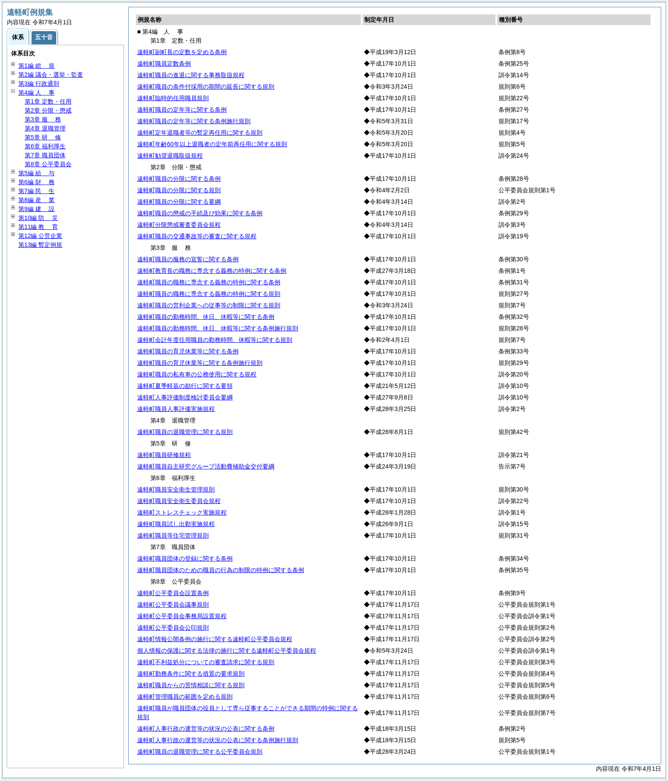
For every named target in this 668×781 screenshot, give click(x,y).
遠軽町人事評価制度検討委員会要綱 (185, 397)
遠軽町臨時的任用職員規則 (173, 98)
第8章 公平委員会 (48, 164)
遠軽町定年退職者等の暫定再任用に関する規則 (199, 132)
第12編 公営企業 (40, 235)
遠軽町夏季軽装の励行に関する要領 (185, 385)
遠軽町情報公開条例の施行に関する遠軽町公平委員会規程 (214, 639)
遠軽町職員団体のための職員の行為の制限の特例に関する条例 (220, 570)
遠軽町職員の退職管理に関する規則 (185, 431)
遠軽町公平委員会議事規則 (173, 604)
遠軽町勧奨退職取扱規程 (170, 155)
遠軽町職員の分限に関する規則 (179, 190)
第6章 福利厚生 (45, 146)
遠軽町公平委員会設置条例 (173, 593)
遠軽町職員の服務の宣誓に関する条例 (188, 259)
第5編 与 (36, 173)
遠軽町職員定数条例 (164, 63)
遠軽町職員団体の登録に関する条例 (185, 558)
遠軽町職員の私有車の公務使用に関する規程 (196, 374)
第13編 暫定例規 (40, 244)
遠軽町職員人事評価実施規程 (176, 408)
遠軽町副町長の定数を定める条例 (182, 52)
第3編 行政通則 (38, 83)
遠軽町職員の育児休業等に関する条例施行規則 (199, 362)
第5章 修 (43, 137)
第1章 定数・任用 (48, 101)
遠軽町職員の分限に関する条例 (179, 178)
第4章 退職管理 (45, 128)
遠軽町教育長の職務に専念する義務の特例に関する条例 (211, 270)
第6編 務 (36, 182)
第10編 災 (38, 217)
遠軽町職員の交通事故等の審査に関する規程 (196, 236)
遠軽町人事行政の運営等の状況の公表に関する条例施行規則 (217, 740)
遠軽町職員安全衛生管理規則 (176, 489)
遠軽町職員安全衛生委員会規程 (179, 501)
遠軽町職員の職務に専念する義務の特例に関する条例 (208, 282)
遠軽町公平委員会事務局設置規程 (182, 616)
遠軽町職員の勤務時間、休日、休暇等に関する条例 (205, 316)
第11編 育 (38, 226)
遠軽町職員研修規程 (164, 454)
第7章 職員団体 (45, 155)
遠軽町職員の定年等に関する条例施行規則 (193, 121)
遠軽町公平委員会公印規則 (173, 627)
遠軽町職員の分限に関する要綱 (179, 201)
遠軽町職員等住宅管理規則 (173, 535)
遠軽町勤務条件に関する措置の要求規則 (191, 673)
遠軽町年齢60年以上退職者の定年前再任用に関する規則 (212, 144)
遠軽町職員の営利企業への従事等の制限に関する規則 (208, 305)
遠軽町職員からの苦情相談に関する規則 (191, 685)
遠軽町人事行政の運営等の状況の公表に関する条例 (205, 728)
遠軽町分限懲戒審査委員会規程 (179, 224)
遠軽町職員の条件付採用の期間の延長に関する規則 (205, 86)
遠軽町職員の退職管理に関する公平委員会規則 (199, 751)
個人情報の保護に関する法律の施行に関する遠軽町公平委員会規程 (226, 650)
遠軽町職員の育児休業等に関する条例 (188, 351)
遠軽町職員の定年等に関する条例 (182, 109)
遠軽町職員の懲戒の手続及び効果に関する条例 (199, 213)
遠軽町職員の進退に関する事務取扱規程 (191, 75)
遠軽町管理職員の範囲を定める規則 (185, 696)
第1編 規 (36, 65)
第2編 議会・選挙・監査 (50, 74)
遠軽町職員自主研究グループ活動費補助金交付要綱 (205, 466)
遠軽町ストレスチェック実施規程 (182, 512)
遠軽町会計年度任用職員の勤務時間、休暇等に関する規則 (214, 339)
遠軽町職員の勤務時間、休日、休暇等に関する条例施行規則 (217, 328)
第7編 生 (36, 191)
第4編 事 (36, 92)
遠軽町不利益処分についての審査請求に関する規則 (205, 662)
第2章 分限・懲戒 (48, 110)
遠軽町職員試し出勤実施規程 (176, 524)
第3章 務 (43, 119)
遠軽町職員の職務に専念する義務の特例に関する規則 (208, 293)
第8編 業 (36, 200)
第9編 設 (36, 208)
